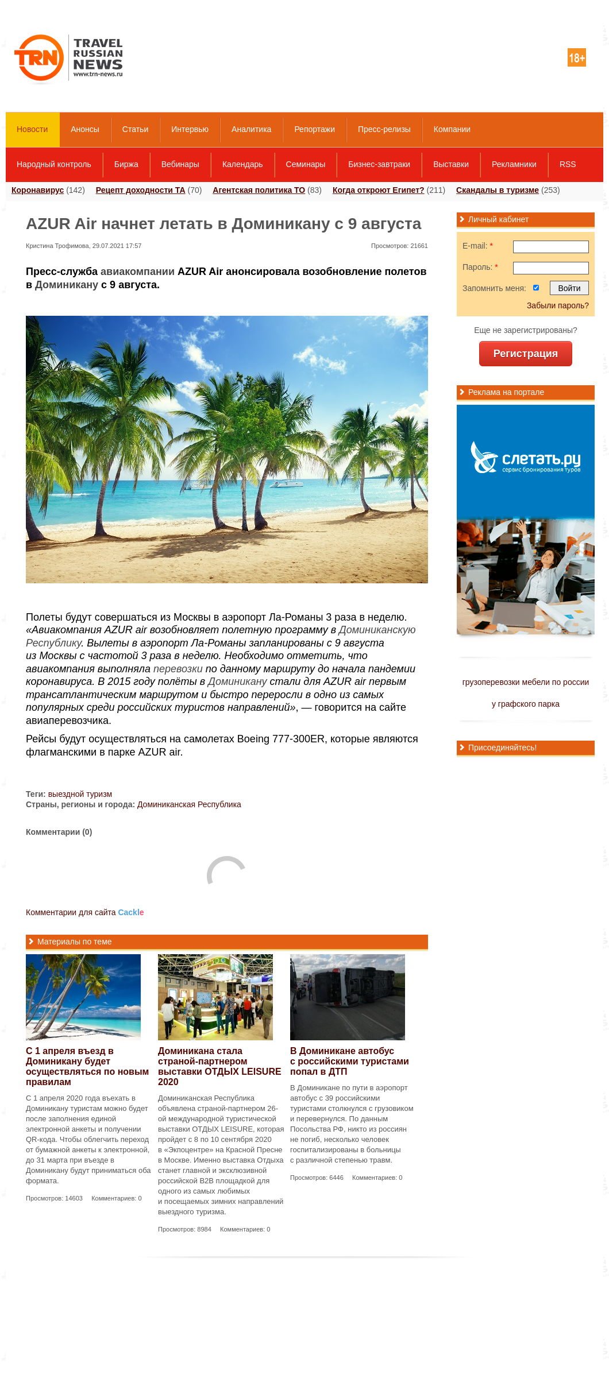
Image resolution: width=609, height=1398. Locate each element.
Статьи (135, 129)
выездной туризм (80, 794)
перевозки (178, 669)
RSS (568, 164)
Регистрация (526, 353)
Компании (452, 129)
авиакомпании (138, 271)
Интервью (190, 129)
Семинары (306, 164)
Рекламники (514, 164)
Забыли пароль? (558, 305)
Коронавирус (37, 190)
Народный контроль (54, 164)
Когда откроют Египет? (379, 190)
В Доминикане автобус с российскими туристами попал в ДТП (349, 1061)
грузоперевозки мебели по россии (525, 682)
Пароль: (480, 267)
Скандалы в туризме (497, 190)
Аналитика (251, 129)
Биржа (126, 164)
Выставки (451, 164)
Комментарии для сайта (85, 912)
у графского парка (526, 703)
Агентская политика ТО (259, 190)
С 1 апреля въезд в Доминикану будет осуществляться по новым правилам (87, 1066)
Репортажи (314, 129)
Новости (32, 129)
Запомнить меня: (494, 288)
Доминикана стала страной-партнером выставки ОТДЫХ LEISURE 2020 (220, 1066)
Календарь (242, 164)
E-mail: (477, 245)
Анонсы (85, 129)
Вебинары (180, 164)
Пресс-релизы (384, 129)
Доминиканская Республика (189, 804)
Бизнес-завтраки (379, 164)
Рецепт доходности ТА (141, 190)
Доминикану (66, 285)
